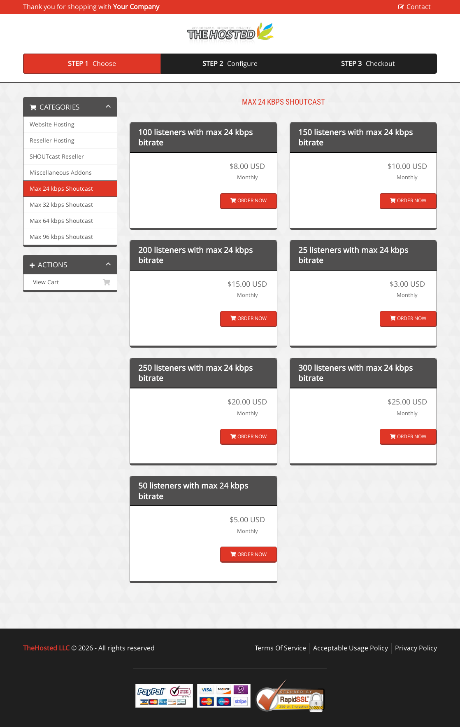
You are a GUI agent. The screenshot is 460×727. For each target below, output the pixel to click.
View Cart (70, 282)
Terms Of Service (280, 647)
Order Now (248, 200)
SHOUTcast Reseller (57, 156)
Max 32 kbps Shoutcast (61, 204)
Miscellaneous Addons (61, 172)
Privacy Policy (416, 647)
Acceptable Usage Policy (350, 647)
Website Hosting (52, 124)
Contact (419, 6)
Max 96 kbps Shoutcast (61, 237)
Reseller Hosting (52, 140)
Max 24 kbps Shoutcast (61, 188)
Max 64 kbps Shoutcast (61, 220)
